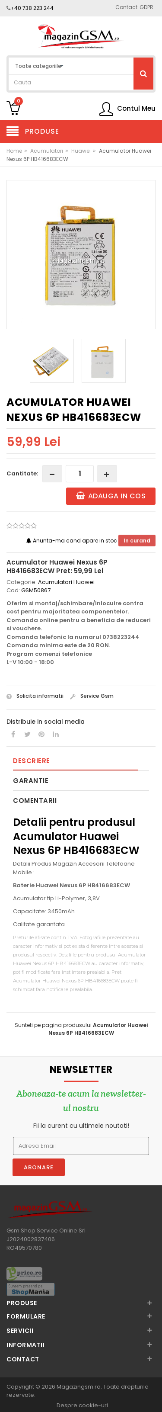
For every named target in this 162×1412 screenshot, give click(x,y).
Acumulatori (46, 150)
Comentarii (35, 800)
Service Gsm (92, 696)
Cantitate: (22, 473)
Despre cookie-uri (82, 1405)
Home (14, 150)
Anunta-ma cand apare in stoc (72, 540)
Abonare (39, 1167)
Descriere (31, 760)
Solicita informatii (35, 696)
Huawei (81, 150)
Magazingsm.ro (79, 1387)
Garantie (30, 780)
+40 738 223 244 (32, 8)
